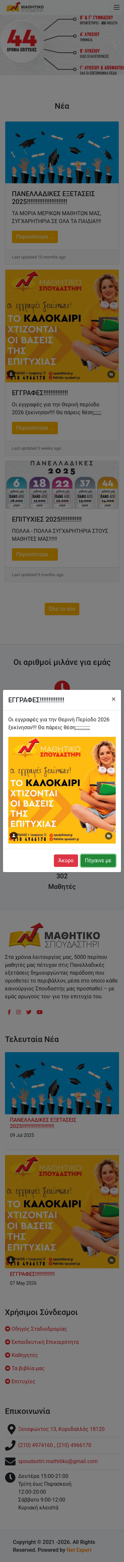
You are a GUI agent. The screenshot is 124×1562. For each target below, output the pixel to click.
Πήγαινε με (98, 860)
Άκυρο (65, 860)
